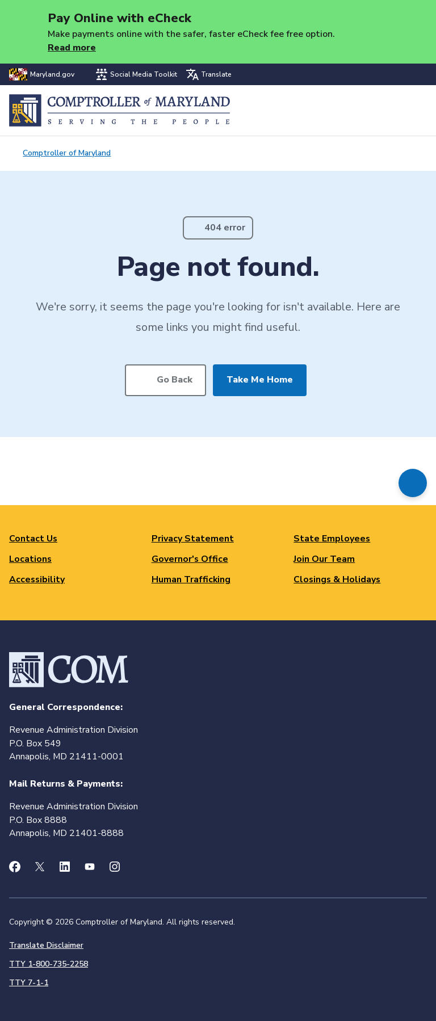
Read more (72, 48)
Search (388, 110)
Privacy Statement (193, 538)
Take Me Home (260, 379)
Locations (30, 559)
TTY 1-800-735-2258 (48, 964)
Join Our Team (324, 559)
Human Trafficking (191, 579)
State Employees (332, 538)
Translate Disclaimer (46, 945)
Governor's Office (190, 559)
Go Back (174, 379)
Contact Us (33, 538)
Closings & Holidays (337, 579)
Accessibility (37, 579)
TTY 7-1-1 (28, 982)
